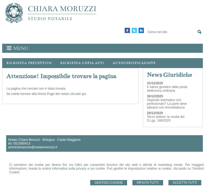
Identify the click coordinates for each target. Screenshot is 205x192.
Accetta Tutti (185, 183)
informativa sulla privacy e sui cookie (78, 168)
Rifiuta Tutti (148, 183)
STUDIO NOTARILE (50, 18)
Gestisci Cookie (108, 183)
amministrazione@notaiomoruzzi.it (32, 147)
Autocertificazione (134, 63)
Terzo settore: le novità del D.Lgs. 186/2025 (165, 118)
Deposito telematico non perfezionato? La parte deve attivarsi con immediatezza (167, 103)
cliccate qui (78, 94)
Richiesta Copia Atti (82, 63)
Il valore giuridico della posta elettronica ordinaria (167, 89)
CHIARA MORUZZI (62, 8)
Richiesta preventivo (29, 63)
